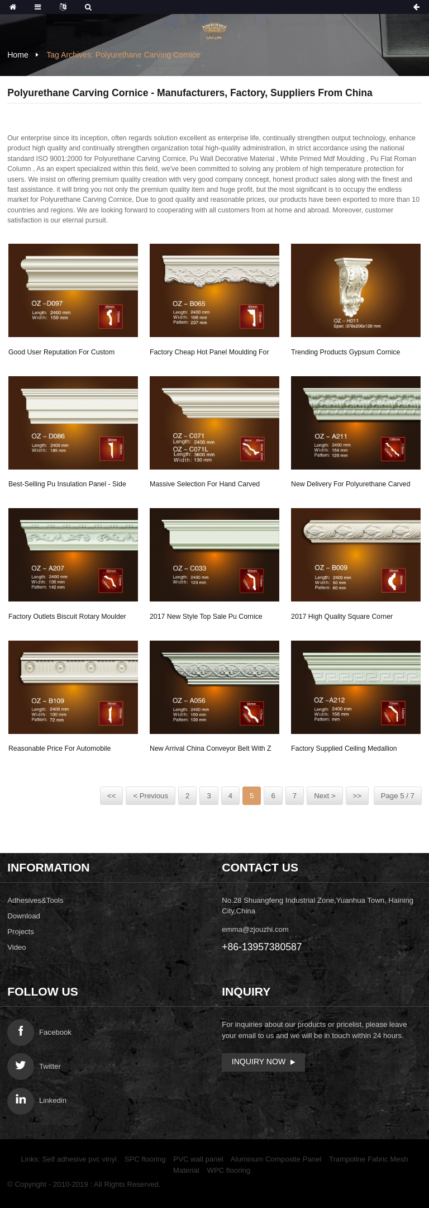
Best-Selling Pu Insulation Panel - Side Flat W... (67, 485)
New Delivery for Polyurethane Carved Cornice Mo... (351, 485)
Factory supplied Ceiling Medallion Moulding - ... (344, 750)
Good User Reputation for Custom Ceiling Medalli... (61, 353)
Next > (324, 796)
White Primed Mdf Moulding (322, 159)
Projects (20, 931)
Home (17, 54)
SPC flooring (145, 1159)
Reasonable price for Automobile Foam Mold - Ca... (59, 750)
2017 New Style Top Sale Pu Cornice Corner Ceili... (206, 618)
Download (23, 916)
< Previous (150, 796)
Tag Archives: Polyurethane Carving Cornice (123, 54)
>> (357, 796)
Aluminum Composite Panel (276, 1159)
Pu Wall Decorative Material (232, 159)
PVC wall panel (198, 1159)
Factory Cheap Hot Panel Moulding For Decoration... (209, 353)
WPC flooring (228, 1170)
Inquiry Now (258, 1061)
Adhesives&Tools (35, 900)
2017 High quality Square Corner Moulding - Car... (342, 618)
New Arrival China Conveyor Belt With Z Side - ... (210, 750)
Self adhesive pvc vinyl (79, 1159)
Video (16, 947)
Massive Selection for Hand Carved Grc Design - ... (205, 485)
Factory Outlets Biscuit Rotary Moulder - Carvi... (67, 618)
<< (111, 796)
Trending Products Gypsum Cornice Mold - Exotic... (345, 353)
